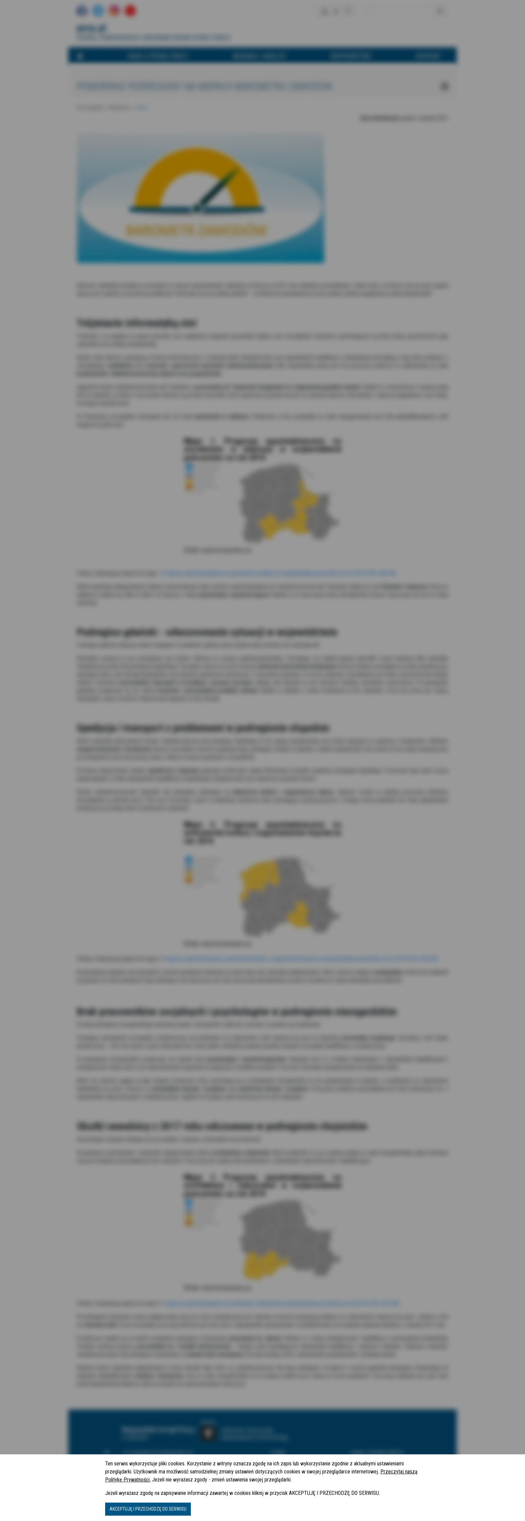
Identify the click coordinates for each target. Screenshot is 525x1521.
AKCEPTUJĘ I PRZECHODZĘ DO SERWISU (147, 1509)
